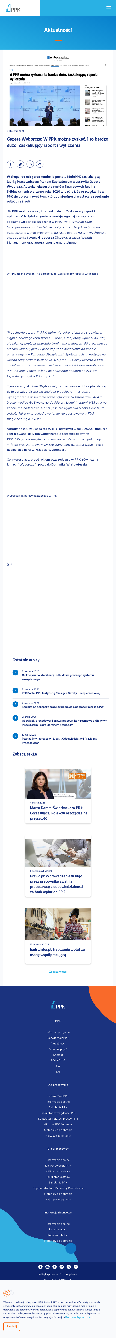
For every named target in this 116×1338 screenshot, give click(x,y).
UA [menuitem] (58, 1066)
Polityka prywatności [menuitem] (50, 1274)
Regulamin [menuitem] (72, 1274)
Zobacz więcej (58, 972)
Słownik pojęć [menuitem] (58, 1049)
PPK (58, 1021)
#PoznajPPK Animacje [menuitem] (58, 1124)
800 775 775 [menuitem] (58, 1060)
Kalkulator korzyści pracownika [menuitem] (58, 1118)
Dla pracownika (58, 1085)
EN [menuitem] (58, 1072)
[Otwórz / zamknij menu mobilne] (108, 8)
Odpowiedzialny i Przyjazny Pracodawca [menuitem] (58, 1188)
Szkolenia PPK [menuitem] (58, 1107)
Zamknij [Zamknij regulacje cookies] (12, 1326)
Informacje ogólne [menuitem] (58, 1032)
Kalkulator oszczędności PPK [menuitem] (58, 1113)
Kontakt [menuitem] (58, 1055)
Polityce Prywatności (79, 1317)
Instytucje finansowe (58, 1212)
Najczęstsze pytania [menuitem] (58, 1135)
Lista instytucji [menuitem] (58, 1229)
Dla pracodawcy (57, 1148)
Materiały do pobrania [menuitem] (58, 1130)
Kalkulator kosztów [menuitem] (58, 1177)
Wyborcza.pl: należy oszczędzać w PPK (32, 495)
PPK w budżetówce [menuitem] (58, 1171)
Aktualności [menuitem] (58, 1043)
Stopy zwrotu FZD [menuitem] (58, 1235)
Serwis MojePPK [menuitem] (58, 1038)
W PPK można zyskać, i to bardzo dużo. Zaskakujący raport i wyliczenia (52, 274)
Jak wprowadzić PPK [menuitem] (58, 1165)
